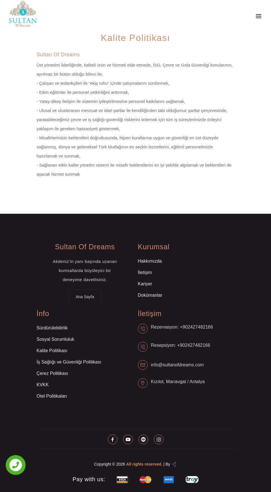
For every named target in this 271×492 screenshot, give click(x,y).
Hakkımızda (150, 261)
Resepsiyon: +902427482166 (180, 345)
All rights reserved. (144, 464)
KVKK (43, 384)
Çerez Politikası (52, 373)
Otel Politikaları (52, 396)
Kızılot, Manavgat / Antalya (178, 381)
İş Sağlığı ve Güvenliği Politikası (69, 362)
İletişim (145, 272)
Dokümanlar (150, 295)
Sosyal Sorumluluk (56, 339)
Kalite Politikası (52, 350)
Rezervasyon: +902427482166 (182, 327)
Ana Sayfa (85, 296)
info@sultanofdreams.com (177, 364)
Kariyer (145, 283)
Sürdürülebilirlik (52, 327)
